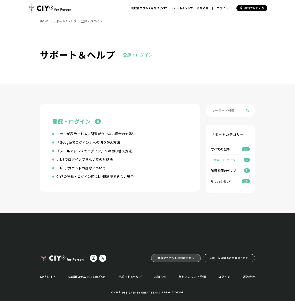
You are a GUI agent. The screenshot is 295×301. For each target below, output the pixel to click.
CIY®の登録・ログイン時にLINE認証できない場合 (95, 176)
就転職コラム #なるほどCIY (149, 8)
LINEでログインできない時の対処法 (84, 159)
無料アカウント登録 (192, 277)
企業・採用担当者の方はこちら (229, 258)
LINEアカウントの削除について (81, 167)
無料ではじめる (251, 8)
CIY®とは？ (48, 277)
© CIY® (115, 292)
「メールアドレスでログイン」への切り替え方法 (94, 150)
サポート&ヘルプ (182, 8)
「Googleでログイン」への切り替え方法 (88, 142)
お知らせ (202, 8)
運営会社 (249, 277)
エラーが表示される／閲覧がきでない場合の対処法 (95, 133)
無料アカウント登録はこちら (176, 258)
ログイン (222, 8)
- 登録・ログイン (136, 55)
